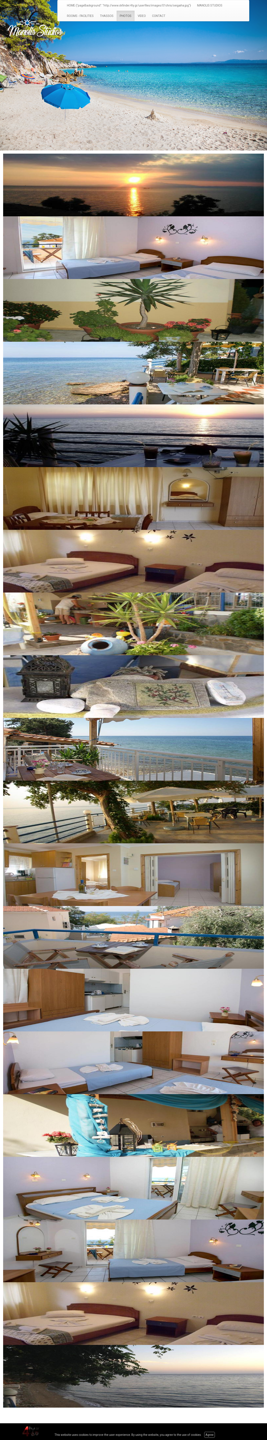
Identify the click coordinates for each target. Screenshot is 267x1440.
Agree (209, 1434)
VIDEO (142, 16)
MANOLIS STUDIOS (209, 5)
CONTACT (158, 16)
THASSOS (106, 16)
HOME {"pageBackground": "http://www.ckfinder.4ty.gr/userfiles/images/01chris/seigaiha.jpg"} (129, 5)
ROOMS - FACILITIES (80, 16)
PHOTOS (125, 16)
